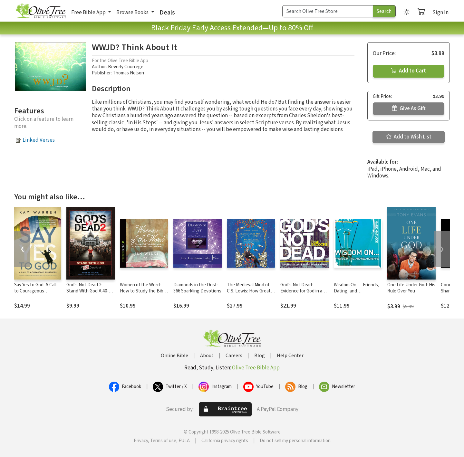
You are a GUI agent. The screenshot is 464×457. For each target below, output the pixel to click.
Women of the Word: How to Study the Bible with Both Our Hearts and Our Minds (143, 294)
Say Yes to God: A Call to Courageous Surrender (35, 290)
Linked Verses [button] (39, 140)
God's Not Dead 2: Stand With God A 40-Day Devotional (87, 290)
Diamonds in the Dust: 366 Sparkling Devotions (197, 287)
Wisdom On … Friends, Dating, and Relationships (356, 290)
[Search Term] (327, 11)
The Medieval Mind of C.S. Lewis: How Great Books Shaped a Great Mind (249, 294)
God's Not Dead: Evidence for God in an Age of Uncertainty (302, 290)
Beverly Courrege (125, 66)
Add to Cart (408, 71)
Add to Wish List (408, 137)
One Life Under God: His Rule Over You (411, 287)
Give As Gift (409, 108)
